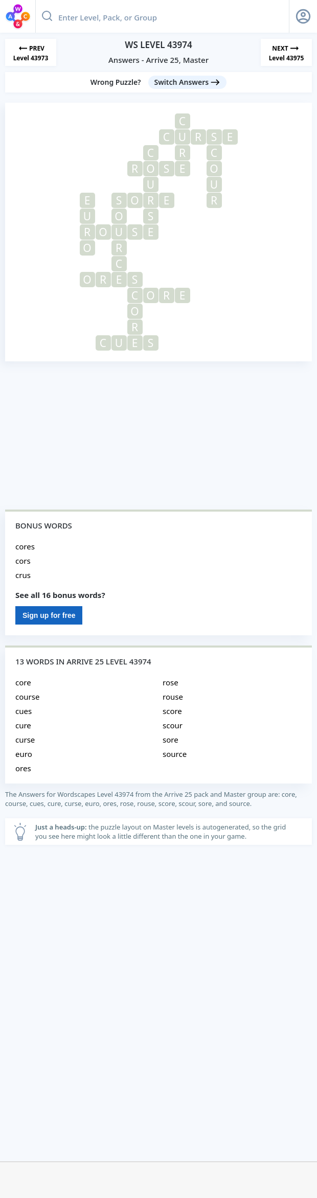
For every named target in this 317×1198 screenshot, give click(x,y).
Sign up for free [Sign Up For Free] (48, 615)
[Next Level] (286, 52)
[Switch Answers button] (187, 82)
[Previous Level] (30, 52)
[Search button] (47, 16)
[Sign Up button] (303, 16)
